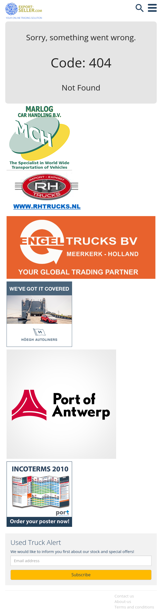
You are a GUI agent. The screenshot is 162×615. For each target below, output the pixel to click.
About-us (123, 601)
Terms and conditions (134, 607)
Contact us (124, 596)
